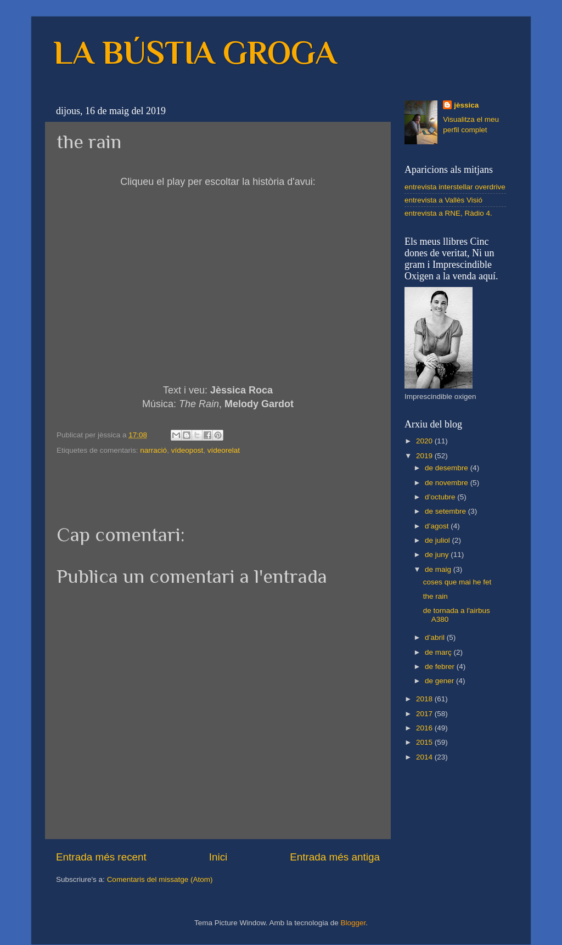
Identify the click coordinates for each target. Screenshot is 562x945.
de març (439, 652)
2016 (425, 728)
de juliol (438, 540)
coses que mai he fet (457, 582)
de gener (440, 681)
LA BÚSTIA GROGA (194, 52)
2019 (425, 456)
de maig (439, 569)
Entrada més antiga (335, 857)
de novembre (447, 483)
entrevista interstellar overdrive (454, 187)
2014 (425, 757)
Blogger (353, 923)
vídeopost (187, 450)
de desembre (447, 468)
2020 (425, 441)
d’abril (436, 637)
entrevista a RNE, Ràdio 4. (448, 213)
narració (153, 450)
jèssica (466, 105)
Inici (218, 857)
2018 (425, 699)
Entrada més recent (101, 857)
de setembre (446, 511)
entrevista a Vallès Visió (443, 200)
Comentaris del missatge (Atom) (160, 879)
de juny (438, 554)
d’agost (438, 526)
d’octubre (441, 497)
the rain (435, 596)
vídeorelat (223, 450)
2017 (425, 714)
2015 (425, 742)
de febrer (441, 666)
